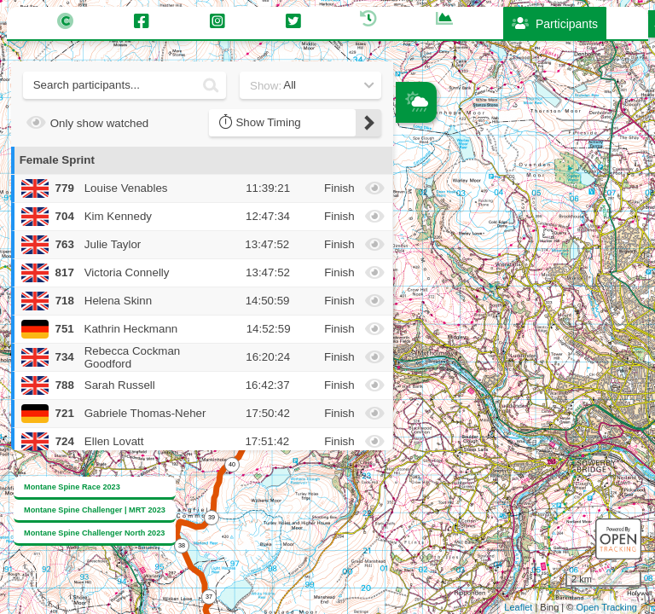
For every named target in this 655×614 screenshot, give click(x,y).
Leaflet (518, 607)
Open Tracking (606, 607)
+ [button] (409, 201)
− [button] (409, 229)
